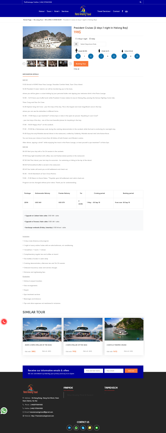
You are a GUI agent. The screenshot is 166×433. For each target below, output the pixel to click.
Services (65, 11)
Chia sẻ (76, 69)
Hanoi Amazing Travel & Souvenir (80, 395)
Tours (50, 11)
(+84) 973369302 (45, 2)
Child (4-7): (105, 51)
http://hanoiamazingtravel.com (42, 416)
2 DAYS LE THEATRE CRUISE (116, 345)
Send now (131, 371)
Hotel (57, 11)
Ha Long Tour (38, 20)
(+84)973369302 (37, 405)
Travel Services (104, 11)
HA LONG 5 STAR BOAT (53, 20)
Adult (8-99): (82, 51)
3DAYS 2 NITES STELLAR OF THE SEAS (38, 345)
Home (42, 11)
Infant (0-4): (129, 51)
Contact (116, 11)
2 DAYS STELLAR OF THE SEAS (76, 345)
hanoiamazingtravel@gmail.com (41, 412)
